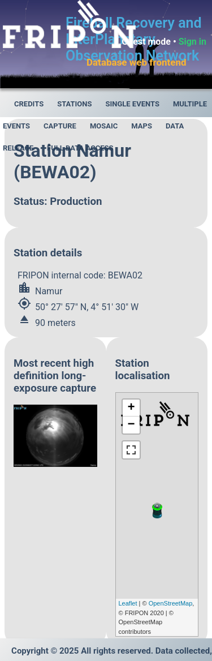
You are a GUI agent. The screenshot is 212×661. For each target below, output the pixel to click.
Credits (29, 104)
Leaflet (128, 603)
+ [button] (131, 408)
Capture (60, 126)
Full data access (80, 148)
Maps (141, 126)
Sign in (192, 41)
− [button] (131, 425)
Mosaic (104, 126)
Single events (132, 104)
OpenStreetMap (171, 603)
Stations (74, 104)
